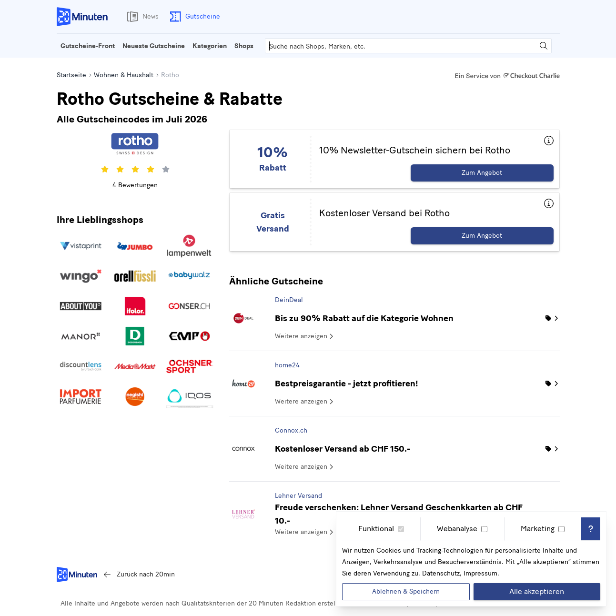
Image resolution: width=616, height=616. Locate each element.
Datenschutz (441, 573)
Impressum (480, 573)
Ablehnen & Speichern (406, 591)
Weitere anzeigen (305, 336)
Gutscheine (193, 16)
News (141, 16)
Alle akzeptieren (536, 591)
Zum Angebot (482, 173)
